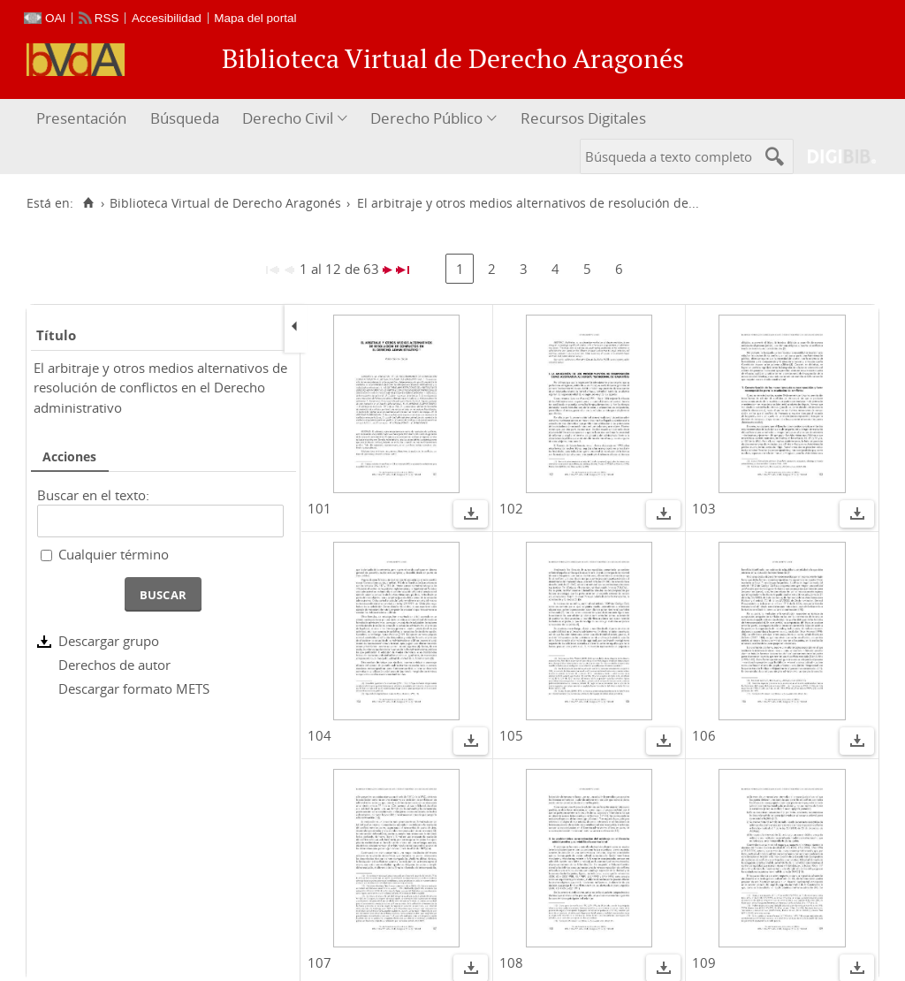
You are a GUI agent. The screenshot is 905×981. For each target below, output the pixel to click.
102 (511, 508)
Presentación (81, 118)
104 (319, 735)
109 (704, 962)
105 (511, 735)
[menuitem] (83, 119)
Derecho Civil (287, 118)
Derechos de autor (114, 664)
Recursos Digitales (583, 118)
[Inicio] (87, 203)
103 (704, 508)
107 (319, 962)
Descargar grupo (108, 641)
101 (319, 508)
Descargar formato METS (133, 688)
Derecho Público (426, 118)
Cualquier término (113, 554)
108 (511, 962)
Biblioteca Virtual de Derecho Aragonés (225, 203)
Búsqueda (184, 118)
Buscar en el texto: (93, 495)
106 (704, 735)
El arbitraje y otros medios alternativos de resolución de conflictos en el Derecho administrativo (160, 387)
